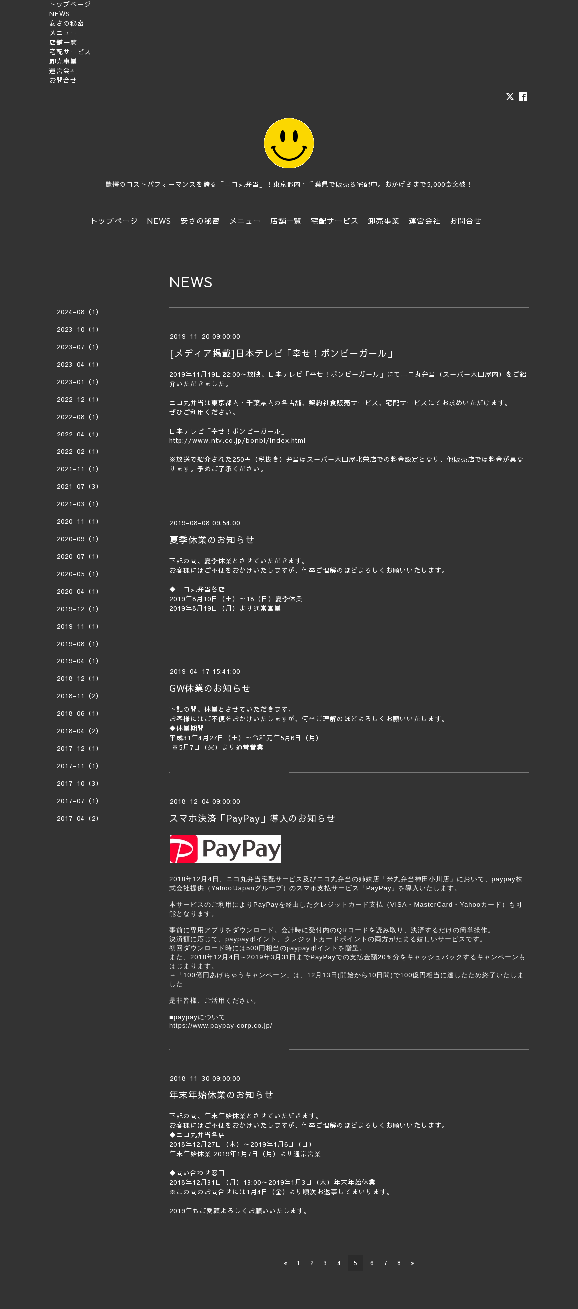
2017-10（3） (80, 783)
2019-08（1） (80, 643)
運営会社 (63, 70)
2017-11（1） (80, 765)
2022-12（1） (80, 399)
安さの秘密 (66, 23)
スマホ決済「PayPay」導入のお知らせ (252, 818)
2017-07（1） (80, 800)
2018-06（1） (80, 713)
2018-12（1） (80, 678)
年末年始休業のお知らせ (221, 1095)
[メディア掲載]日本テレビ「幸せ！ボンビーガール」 (283, 353)
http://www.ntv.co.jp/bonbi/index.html (237, 440)
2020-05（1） (80, 573)
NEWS (59, 13)
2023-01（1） (80, 381)
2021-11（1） (80, 468)
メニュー (63, 32)
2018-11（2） (80, 695)
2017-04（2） (80, 818)
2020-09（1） (80, 538)
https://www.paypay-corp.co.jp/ (220, 1025)
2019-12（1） (80, 608)
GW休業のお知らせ (210, 688)
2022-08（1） (80, 416)
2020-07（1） (80, 556)
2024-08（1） (80, 311)
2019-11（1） (80, 626)
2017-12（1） (80, 748)
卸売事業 (63, 61)
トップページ (70, 4)
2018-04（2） (80, 730)
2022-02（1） (80, 451)
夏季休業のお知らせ (212, 539)
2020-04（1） (80, 591)
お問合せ (63, 80)
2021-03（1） (80, 503)
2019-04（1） (80, 660)
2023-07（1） (80, 346)
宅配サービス (70, 51)
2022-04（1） (80, 434)
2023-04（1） (80, 364)
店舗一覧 (63, 42)
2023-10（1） (80, 329)
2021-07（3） (80, 486)
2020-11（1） (80, 521)
